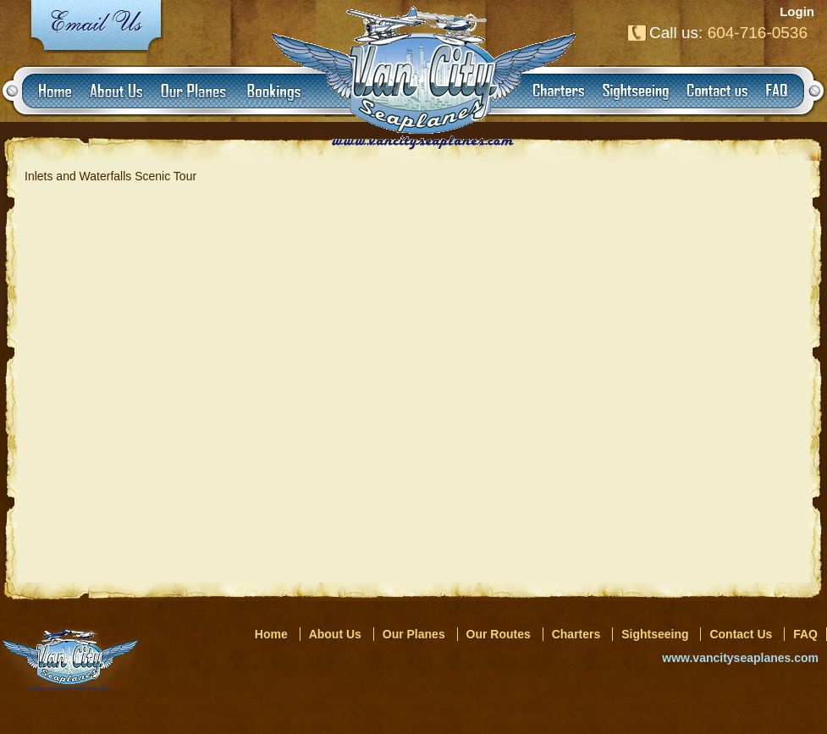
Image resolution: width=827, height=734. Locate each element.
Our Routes (498, 634)
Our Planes (414, 634)
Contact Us (740, 634)
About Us (335, 634)
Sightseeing (654, 634)
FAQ (805, 634)
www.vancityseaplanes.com (740, 658)
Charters (576, 634)
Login (797, 11)
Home (271, 634)
